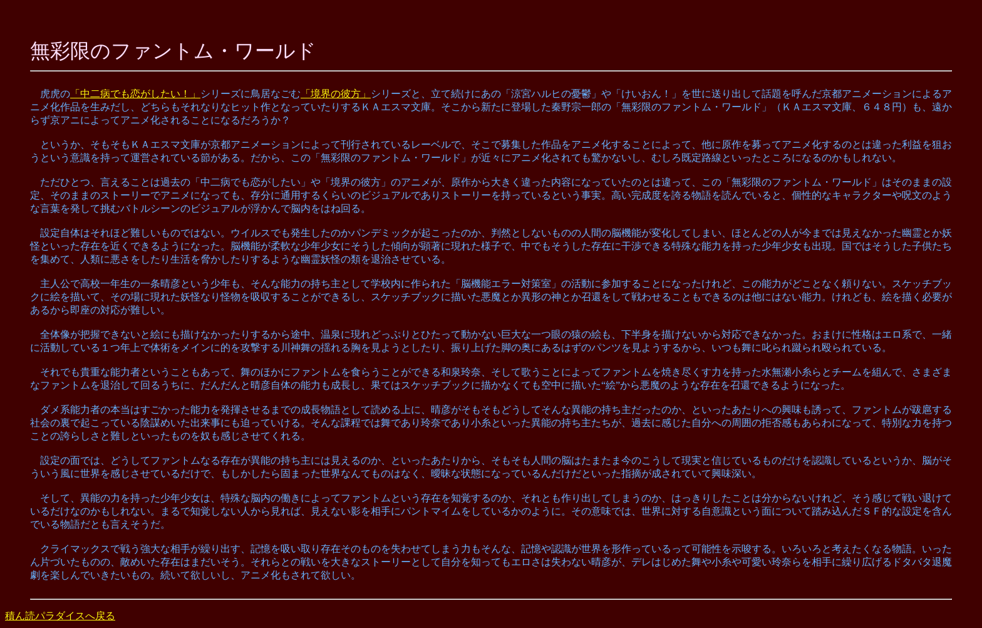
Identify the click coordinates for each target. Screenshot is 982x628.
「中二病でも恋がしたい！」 (135, 93)
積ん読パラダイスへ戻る (60, 615)
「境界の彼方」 (336, 93)
